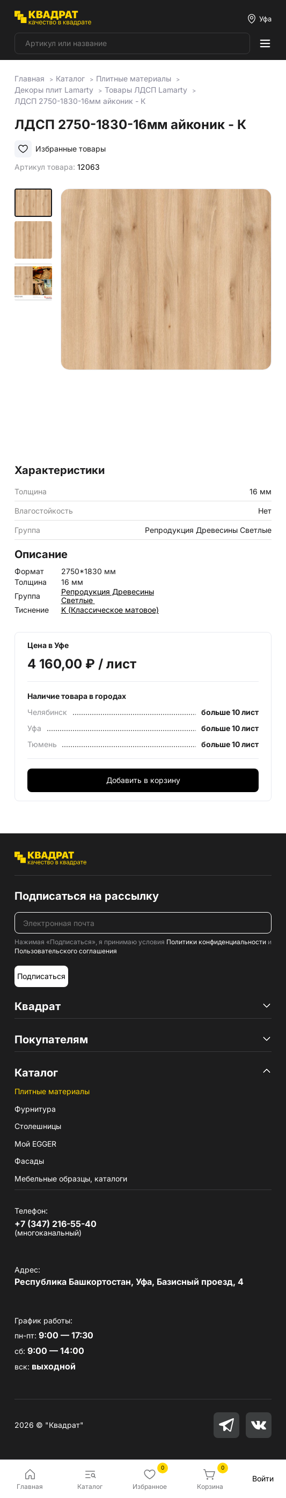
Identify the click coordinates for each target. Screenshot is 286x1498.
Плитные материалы (52, 1091)
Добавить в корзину (143, 780)
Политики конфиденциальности (216, 942)
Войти (263, 1478)
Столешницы (37, 1126)
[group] (166, 323)
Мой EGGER (35, 1143)
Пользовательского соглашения (65, 951)
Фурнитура (35, 1108)
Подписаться (41, 976)
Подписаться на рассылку (86, 896)
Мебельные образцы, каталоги (70, 1178)
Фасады (29, 1160)
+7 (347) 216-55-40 (55, 1224)
